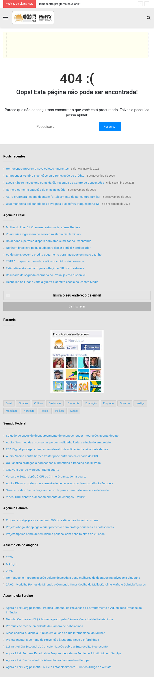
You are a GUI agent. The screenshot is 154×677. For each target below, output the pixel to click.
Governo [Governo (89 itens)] (125, 403)
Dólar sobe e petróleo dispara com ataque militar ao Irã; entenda (48, 241)
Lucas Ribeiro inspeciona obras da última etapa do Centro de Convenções (55, 182)
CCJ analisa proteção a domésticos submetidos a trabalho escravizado (53, 463)
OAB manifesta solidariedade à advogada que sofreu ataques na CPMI (53, 203)
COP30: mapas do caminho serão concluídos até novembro (45, 261)
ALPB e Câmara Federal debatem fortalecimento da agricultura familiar (53, 196)
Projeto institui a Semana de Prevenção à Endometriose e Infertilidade (52, 639)
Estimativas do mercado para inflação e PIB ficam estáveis (45, 268)
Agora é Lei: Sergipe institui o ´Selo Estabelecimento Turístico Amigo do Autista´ (59, 667)
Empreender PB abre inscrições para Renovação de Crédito (45, 175)
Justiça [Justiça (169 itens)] (140, 403)
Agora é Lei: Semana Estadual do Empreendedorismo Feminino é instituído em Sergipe (63, 653)
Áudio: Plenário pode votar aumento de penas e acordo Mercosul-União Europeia (59, 483)
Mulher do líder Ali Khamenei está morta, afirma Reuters (43, 227)
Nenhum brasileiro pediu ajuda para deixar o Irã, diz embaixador (48, 247)
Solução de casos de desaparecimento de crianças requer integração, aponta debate (62, 435)
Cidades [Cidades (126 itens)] (23, 403)
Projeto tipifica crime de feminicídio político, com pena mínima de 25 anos (55, 534)
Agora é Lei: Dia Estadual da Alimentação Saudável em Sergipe (47, 660)
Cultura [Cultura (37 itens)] (38, 403)
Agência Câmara (15, 508)
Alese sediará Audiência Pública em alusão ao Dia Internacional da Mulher (55, 633)
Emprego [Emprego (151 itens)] (108, 403)
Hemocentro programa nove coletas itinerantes (68, 3)
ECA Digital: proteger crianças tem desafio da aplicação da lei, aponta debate (57, 449)
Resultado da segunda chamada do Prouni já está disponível (46, 275)
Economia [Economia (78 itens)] (73, 403)
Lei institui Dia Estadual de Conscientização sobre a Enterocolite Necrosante (57, 646)
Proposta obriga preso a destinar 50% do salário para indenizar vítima (52, 520)
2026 (9, 557)
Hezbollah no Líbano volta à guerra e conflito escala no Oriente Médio (52, 282)
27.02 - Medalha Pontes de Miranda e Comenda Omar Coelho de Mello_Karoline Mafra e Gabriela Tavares (76, 584)
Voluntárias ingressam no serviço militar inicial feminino (43, 234)
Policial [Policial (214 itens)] (45, 410)
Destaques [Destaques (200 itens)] (55, 403)
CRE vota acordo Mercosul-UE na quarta (32, 469)
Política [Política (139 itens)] (59, 410)
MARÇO (11, 564)
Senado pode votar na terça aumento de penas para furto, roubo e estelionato (57, 490)
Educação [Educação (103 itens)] (91, 403)
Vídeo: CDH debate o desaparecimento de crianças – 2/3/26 (46, 497)
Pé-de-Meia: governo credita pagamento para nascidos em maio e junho (54, 254)
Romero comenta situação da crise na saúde (35, 189)
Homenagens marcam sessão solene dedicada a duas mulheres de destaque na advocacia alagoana (73, 577)
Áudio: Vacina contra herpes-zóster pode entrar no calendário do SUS (52, 456)
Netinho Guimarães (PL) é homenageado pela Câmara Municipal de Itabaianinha (59, 619)
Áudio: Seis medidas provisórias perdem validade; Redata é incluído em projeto (58, 442)
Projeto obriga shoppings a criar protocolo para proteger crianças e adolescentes (60, 527)
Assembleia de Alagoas (20, 545)
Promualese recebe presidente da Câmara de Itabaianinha (44, 626)
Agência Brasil (14, 215)
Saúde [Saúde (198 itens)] (74, 410)
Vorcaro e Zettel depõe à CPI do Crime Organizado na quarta (46, 476)
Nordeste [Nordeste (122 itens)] (29, 410)
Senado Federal (14, 423)
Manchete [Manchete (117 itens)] (11, 410)
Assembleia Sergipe (18, 596)
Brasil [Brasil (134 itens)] (9, 403)
